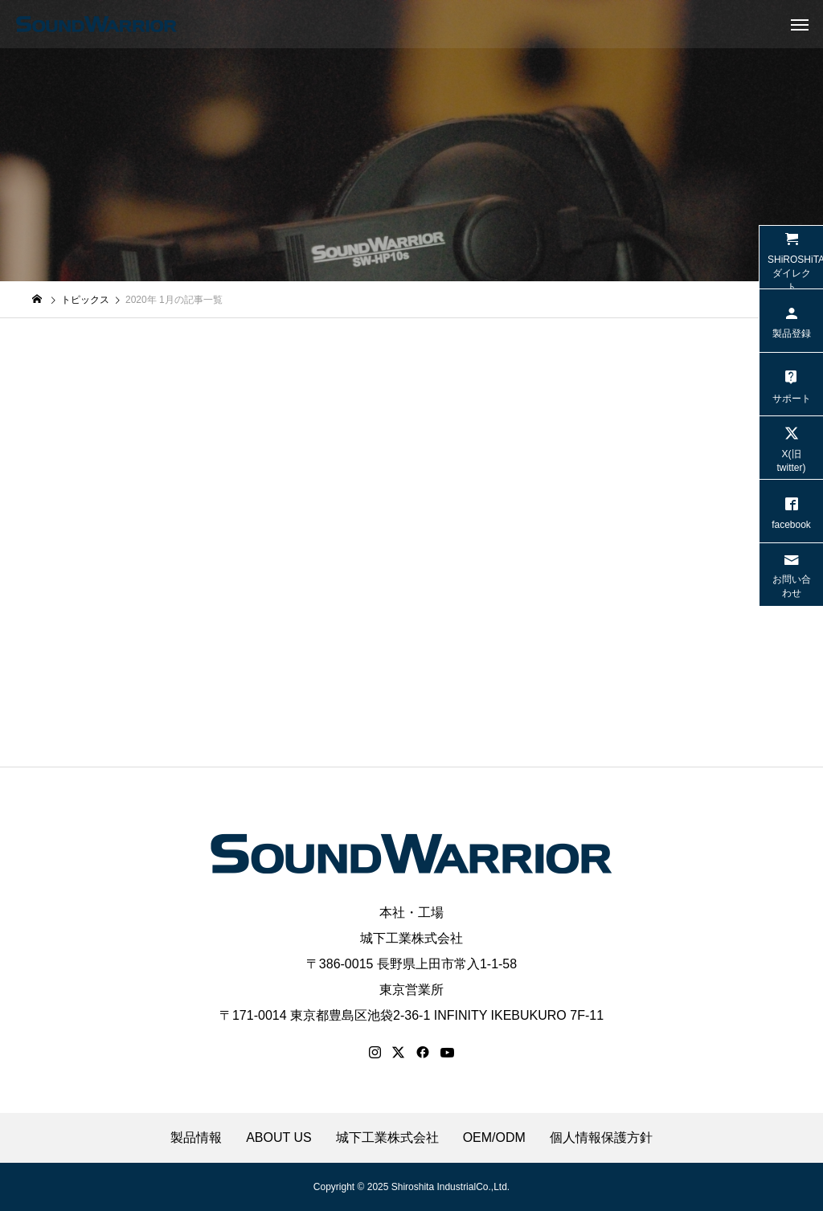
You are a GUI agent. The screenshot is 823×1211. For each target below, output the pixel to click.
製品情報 (196, 1137)
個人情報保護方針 (601, 1137)
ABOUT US (279, 1137)
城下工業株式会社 (411, 938)
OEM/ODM (494, 1137)
